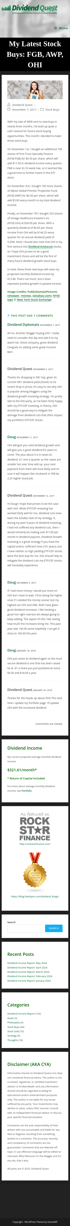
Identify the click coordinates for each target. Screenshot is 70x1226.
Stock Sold (13, 1031)
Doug (11, 437)
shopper (13, 295)
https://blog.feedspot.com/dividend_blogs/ (35, 896)
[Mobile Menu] (61, 28)
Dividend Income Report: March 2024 (28, 972)
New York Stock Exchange (34, 299)
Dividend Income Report (21, 1013)
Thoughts (12, 1040)
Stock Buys (52, 109)
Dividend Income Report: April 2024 (27, 967)
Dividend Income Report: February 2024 (29, 976)
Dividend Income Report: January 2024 (29, 980)
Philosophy (13, 1022)
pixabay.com (42, 295)
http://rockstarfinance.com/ (34, 844)
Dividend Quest (22, 105)
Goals (10, 1018)
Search (11, 922)
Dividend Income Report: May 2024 (27, 963)
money (25, 295)
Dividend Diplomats (23, 324)
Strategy (12, 1035)
